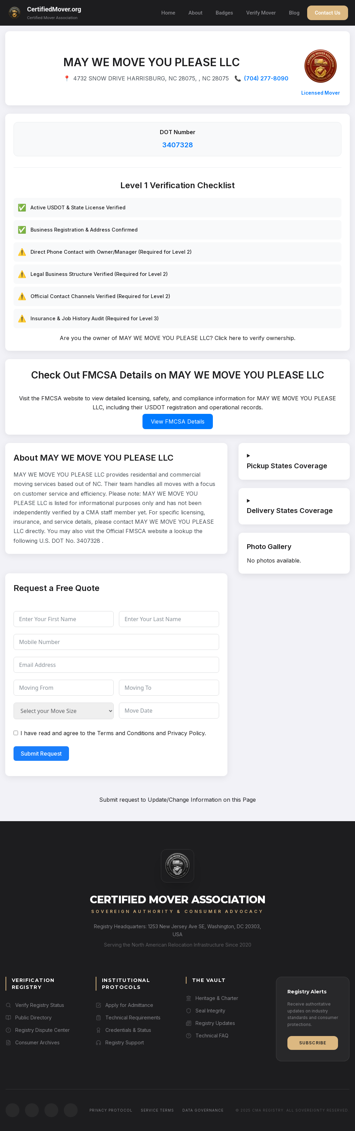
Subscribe (313, 1042)
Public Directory (29, 1017)
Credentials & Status (123, 1030)
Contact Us (327, 13)
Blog (294, 13)
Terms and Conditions (125, 733)
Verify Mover (261, 13)
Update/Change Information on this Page (202, 799)
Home (168, 13)
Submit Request (41, 753)
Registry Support (120, 1042)
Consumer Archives (33, 1042)
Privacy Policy (186, 733)
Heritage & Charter (212, 998)
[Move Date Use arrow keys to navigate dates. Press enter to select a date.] (169, 711)
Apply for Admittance (124, 1005)
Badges (224, 13)
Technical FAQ (207, 1035)
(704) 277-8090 (266, 78)
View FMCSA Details (178, 421)
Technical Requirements (128, 1017)
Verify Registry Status (35, 1005)
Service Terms (157, 1110)
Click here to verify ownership (254, 337)
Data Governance (203, 1110)
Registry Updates (210, 1023)
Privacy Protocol (110, 1110)
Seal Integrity (205, 1010)
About (195, 13)
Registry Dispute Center (38, 1030)
